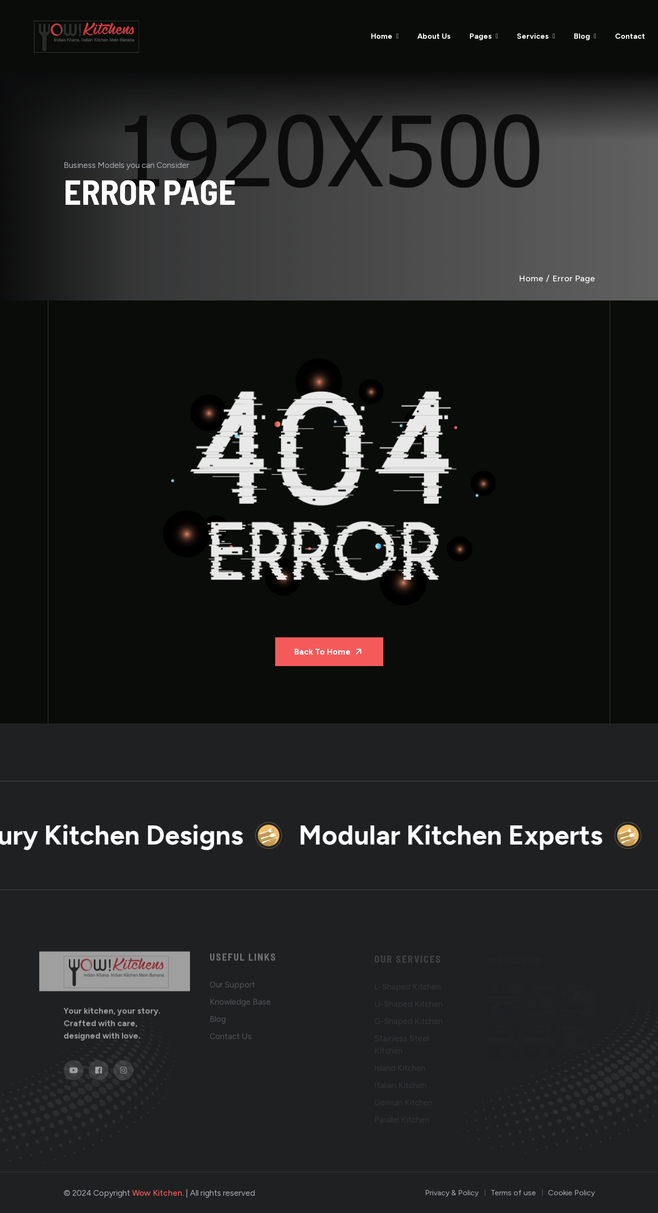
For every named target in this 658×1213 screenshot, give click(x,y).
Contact (630, 36)
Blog (582, 36)
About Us (434, 36)
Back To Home (329, 651)
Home (381, 36)
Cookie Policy (571, 1192)
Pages (480, 36)
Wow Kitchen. (158, 1193)
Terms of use (513, 1192)
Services (533, 36)
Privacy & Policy (452, 1192)
